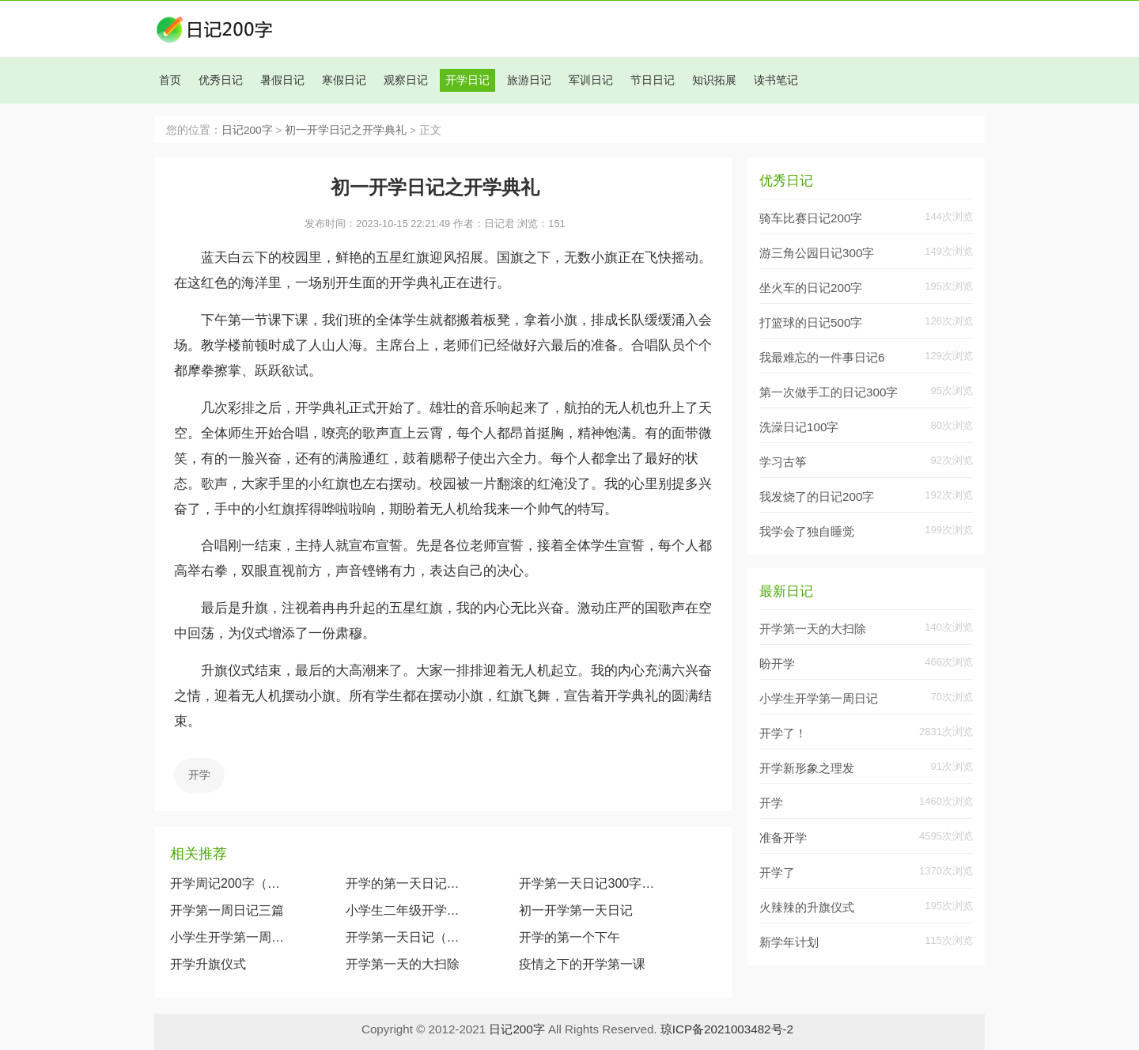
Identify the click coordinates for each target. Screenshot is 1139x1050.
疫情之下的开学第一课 (582, 964)
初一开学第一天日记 (576, 910)
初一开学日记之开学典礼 (346, 130)
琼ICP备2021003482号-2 (726, 1029)
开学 (199, 774)
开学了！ (783, 733)
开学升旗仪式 (208, 964)
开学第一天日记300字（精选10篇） (590, 883)
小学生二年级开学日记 (404, 910)
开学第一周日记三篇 (227, 910)
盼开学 (777, 663)
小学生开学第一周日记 (229, 937)
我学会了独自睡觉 (806, 531)
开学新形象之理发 (806, 768)
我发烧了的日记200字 (816, 496)
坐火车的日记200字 (810, 287)
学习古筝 (783, 461)
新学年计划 (789, 942)
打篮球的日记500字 (810, 322)
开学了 (777, 872)
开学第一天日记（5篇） (404, 937)
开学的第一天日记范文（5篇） (404, 883)
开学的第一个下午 (569, 937)
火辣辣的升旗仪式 (806, 907)
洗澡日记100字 (798, 427)
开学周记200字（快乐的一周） (229, 883)
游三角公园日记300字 (816, 253)
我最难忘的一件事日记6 (821, 357)
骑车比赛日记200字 (810, 218)
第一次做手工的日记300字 (828, 392)
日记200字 (247, 130)
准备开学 (783, 837)
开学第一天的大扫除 (403, 964)
